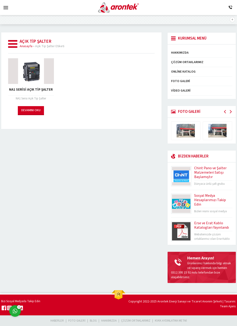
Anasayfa (26, 46)
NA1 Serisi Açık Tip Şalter (31, 89)
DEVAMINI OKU (31, 110)
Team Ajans (228, 306)
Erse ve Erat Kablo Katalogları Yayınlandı (211, 225)
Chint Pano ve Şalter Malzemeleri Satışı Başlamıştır (210, 172)
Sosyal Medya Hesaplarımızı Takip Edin (210, 200)
